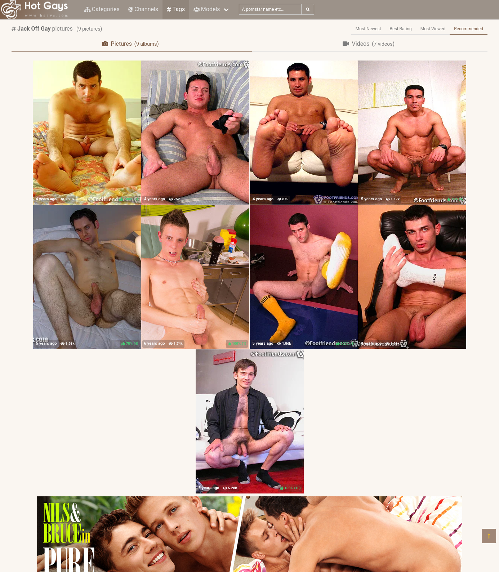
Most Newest (368, 28)
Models (206, 9)
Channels (143, 9)
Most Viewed (433, 28)
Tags (176, 9)
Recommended (468, 28)
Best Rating (401, 28)
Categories (102, 9)
